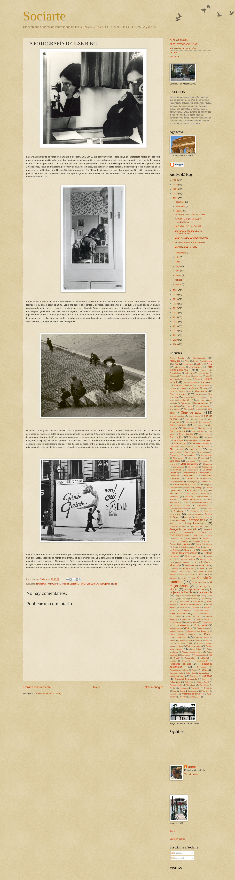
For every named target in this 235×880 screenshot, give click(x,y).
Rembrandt (201, 667)
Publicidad (204, 658)
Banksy (198, 379)
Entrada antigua (152, 687)
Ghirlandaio (184, 541)
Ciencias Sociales (177, 391)
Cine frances (203, 428)
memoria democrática (190, 604)
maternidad (184, 602)
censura (173, 388)
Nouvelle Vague (203, 619)
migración (183, 607)
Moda (206, 607)
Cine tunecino (204, 461)
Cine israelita (192, 440)
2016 (175, 312)
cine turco (173, 464)
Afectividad (175, 361)
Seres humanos (177, 676)
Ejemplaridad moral (196, 490)
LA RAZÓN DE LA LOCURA (188, 226)
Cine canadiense (201, 403)
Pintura (188, 628)
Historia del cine (193, 556)
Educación (177, 490)
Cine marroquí (187, 446)
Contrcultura (174, 476)
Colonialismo (206, 467)
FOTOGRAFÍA (54, 584)
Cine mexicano (202, 446)
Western (183, 697)
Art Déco (199, 364)
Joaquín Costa (185, 571)
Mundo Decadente (201, 613)
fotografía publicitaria (195, 532)
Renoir (194, 670)
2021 (175, 290)
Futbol (209, 535)
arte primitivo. (204, 373)
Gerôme (173, 541)
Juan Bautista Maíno (187, 574)
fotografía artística (70, 584)
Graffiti (206, 541)
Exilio (185, 502)
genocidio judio (192, 538)
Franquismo (199, 535)
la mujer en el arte (108, 584)
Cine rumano (178, 458)
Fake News (207, 508)
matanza (173, 602)
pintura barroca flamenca (198, 631)
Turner (182, 691)
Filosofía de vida (202, 517)
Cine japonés (180, 443)
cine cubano (200, 409)
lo (178, 599)
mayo (178, 266)
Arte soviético (185, 376)
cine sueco (190, 461)
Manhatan (195, 599)
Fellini (206, 511)
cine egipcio (190, 422)
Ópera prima (207, 622)
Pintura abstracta (203, 628)
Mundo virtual (175, 616)
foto (171, 520)
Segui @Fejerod (177, 839)
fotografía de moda (199, 526)
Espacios (173, 499)
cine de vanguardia (194, 419)
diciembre (180, 202)
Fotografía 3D (175, 523)
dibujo (206, 485)
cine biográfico (184, 400)
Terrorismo (190, 685)
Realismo (186, 661)
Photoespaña (200, 625)
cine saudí (205, 458)
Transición (195, 688)
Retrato (204, 670)
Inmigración (188, 568)
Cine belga (202, 397)
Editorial (209, 488)
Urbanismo (205, 691)
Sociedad (207, 675)
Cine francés (177, 431)
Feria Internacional (195, 514)
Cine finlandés (188, 428)
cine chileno (175, 406)
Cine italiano (206, 440)
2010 (175, 340)
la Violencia (205, 592)
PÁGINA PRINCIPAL (179, 40)
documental (187, 488)
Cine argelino (200, 394)
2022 (175, 198)
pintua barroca (176, 628)
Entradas (177, 853)
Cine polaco (175, 455)
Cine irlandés (178, 440)
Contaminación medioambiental (196, 473)
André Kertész (207, 361)
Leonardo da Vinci (191, 596)
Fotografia (180, 520)
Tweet (172, 831)
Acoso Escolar (177, 358)
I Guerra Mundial (181, 562)
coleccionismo (193, 467)
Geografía (206, 538)
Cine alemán (201, 391)
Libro (203, 596)
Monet (172, 610)
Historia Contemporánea (183, 553)
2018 (175, 303)
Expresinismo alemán (180, 505)
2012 (175, 330)
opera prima (192, 622)
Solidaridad (175, 682)
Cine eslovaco (204, 422)
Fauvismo (194, 511)
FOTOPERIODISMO (89, 584)
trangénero (184, 688)
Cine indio (203, 434)
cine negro (195, 449)
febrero (179, 280)
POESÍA (176, 658)
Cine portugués (206, 455)
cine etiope (198, 425)
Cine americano (178, 394)
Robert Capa (191, 673)
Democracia (206, 481)
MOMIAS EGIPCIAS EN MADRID (190, 242)
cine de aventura (177, 416)
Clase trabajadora (189, 464)
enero (178, 284)
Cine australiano (188, 397)
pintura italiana (195, 649)
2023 (175, 193)
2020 (175, 294)
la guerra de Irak (199, 582)
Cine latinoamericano (200, 443)
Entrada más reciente (37, 687)
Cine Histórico (186, 434)
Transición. (208, 688)
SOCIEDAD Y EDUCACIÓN (183, 48)
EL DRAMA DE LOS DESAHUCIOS (191, 238)
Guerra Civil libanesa (204, 544)
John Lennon (198, 571)
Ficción (188, 517)
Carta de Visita (202, 385)
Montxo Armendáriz (185, 610)
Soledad (205, 679)
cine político (189, 455)
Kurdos (184, 578)
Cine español (178, 425)
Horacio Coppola (205, 559)
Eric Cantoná (192, 493)
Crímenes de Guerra (196, 478)
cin (190, 391)
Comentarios (179, 858)
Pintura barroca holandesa (182, 634)
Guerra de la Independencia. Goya (186, 547)
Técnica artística (176, 685)
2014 (175, 321)
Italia (202, 568)
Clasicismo (207, 464)
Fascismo (178, 511)
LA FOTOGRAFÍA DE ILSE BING (190, 214)
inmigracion (174, 568)
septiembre (180, 252)
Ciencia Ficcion (199, 388)
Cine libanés (174, 446)
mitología (195, 607)
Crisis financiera (176, 482)
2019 (175, 299)
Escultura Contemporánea (196, 496)
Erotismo (205, 493)
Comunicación (193, 470)
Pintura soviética (200, 655)
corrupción (189, 475)
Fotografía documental (183, 529)
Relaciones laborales (180, 664)
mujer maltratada (178, 613)
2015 (175, 317)
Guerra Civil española (180, 544)
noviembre (180, 206)
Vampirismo (174, 694)
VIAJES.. (174, 52)
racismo (173, 661)
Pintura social (185, 655)
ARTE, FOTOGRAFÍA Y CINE (183, 44)
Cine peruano (204, 452)
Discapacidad (175, 488)
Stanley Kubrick (203, 682)
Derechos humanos (184, 484)
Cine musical (176, 449)
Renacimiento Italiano (179, 670)
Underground (193, 691)
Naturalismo (187, 619)
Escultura (174, 496)
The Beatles (204, 685)
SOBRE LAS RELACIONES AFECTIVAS (188, 220)
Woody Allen (195, 697)
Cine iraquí (208, 437)
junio (177, 261)
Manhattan (206, 599)
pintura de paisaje (201, 637)
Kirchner (173, 578)
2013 (175, 326)
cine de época (194, 416)
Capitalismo (206, 382)
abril (177, 270)
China (183, 388)
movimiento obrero (203, 610)
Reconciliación (202, 661)
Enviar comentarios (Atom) (48, 693)
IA (195, 562)
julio (177, 257)
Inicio (96, 687)
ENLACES (175, 56)
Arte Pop (189, 373)
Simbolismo (194, 676)
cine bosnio (200, 400)
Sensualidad (204, 673)
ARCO (175, 364)
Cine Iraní (193, 437)
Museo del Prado (193, 616)
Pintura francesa (194, 646)
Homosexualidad (187, 559)
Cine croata (188, 409)
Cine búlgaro (185, 403)
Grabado (196, 541)
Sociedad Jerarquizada (186, 679)
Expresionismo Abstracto (179, 508)
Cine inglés (176, 437)
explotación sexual (200, 502)
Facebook (196, 508)
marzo (178, 275)
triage (174, 691)
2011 (175, 335)
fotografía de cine (178, 526)
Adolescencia (199, 358)
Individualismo (191, 565)
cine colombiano (202, 406)
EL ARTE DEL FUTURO (186, 247)
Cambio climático (190, 382)
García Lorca (177, 538)
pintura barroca (176, 631)
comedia (177, 470)
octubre (179, 211)
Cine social (175, 461)
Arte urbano (197, 376)
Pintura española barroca (181, 643)
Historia (204, 550)
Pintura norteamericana (192, 652)
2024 (175, 189)
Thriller (172, 688)
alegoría (195, 361)
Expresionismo (202, 505)
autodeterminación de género (181, 379)
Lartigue (178, 596)
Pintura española (202, 640)
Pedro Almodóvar (181, 625)
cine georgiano (198, 431)
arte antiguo (180, 367)
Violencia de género (192, 694)
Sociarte (44, 16)
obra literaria (175, 622)
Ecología (198, 488)
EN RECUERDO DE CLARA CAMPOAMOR (188, 232)
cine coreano (175, 409)
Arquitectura (188, 364)
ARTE (209, 364)
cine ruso (192, 458)
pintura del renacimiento (180, 640)
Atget (208, 376)
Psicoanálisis (189, 658)
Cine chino (187, 406)
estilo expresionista (192, 499)
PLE (210, 655)
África (187, 361)
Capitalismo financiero (183, 385)
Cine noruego (190, 452)
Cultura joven (192, 482)
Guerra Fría (189, 550)
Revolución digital (176, 673)
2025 (175, 184)
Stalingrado (189, 682)
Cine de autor (192, 412)
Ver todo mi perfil (192, 774)
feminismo (41, 584)
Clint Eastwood (178, 467)
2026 (175, 180)
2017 (175, 308)
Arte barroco (195, 367)
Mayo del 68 (198, 602)
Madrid (185, 599)
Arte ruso (173, 376)
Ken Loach (204, 574)
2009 (175, 344)
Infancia (204, 565)
